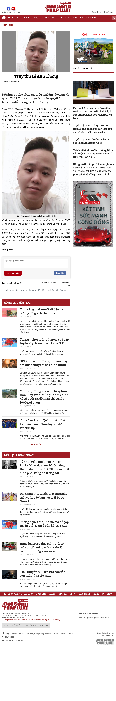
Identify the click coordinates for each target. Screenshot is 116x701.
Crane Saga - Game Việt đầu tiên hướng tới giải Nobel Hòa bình (42, 311)
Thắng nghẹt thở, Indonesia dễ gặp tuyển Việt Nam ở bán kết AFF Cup (44, 341)
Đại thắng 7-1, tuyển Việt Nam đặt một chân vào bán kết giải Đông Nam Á (43, 497)
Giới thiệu (16, 625)
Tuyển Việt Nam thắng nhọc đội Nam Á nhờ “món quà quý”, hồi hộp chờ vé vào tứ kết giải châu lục (92, 128)
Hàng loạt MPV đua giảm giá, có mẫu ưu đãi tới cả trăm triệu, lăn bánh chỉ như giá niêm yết (42, 547)
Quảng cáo (110, 12)
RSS (6, 625)
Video (85, 18)
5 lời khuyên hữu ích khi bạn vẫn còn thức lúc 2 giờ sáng (43, 574)
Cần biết (93, 18)
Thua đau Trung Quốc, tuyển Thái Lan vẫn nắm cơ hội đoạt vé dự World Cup (43, 424)
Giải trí (58, 18)
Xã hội (50, 18)
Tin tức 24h (30, 625)
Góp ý (101, 12)
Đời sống (40, 18)
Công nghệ (75, 18)
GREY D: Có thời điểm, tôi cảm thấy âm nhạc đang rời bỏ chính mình (44, 363)
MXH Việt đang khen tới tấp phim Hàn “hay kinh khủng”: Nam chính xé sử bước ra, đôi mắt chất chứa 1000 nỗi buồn (44, 396)
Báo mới (44, 625)
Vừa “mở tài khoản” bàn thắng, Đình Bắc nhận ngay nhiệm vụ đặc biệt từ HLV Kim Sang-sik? (93, 153)
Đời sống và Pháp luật (83, 68)
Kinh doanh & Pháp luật (20, 18)
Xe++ (65, 18)
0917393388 (9, 637)
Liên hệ (93, 12)
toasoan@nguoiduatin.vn (14, 640)
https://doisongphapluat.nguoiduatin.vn (15, 613)
